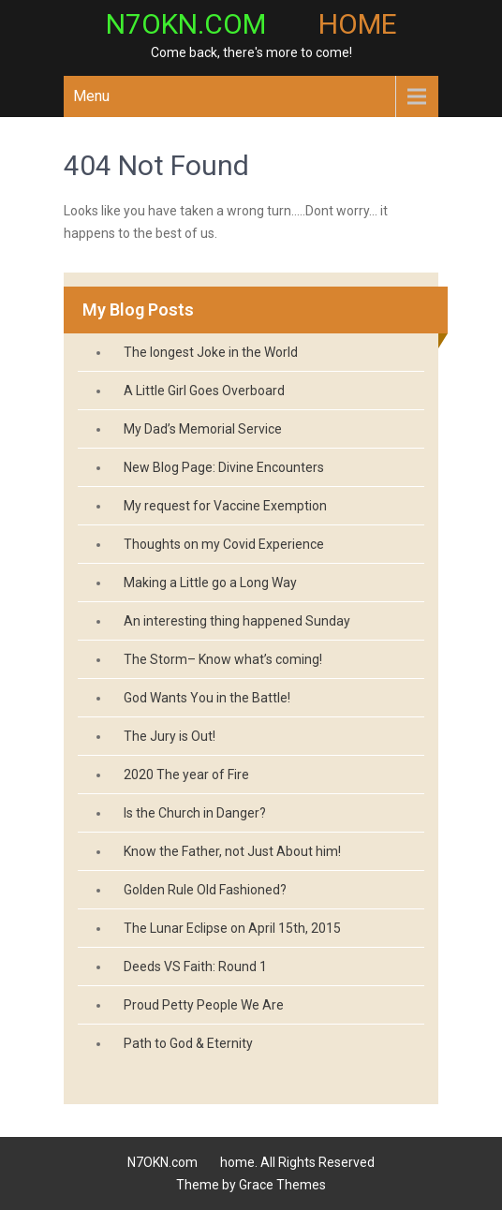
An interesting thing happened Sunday (237, 620)
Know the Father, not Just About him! (232, 851)
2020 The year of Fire (186, 774)
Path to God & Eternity (188, 1043)
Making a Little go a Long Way (210, 582)
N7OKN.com (251, 23)
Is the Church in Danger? (195, 812)
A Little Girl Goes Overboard (204, 390)
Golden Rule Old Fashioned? (205, 889)
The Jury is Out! (169, 736)
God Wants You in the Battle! (207, 697)
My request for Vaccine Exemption (225, 505)
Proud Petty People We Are (204, 1004)
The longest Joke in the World (211, 352)
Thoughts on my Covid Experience (224, 544)
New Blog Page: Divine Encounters (224, 467)
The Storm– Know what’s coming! (223, 659)
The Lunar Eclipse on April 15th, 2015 (232, 928)
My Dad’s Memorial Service (203, 428)
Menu (91, 96)
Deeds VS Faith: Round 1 (195, 966)
